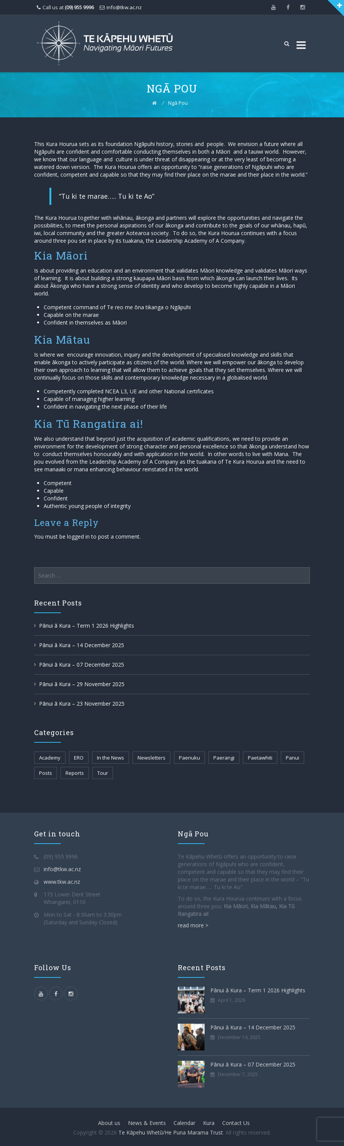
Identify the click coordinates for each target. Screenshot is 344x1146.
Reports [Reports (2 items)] (75, 772)
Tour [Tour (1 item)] (102, 772)
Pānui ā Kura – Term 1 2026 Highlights (86, 625)
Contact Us (236, 1123)
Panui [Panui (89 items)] (292, 757)
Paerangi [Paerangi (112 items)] (223, 757)
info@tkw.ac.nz (124, 7)
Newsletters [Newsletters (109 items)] (151, 757)
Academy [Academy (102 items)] (50, 757)
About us (109, 1123)
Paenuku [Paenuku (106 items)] (189, 757)
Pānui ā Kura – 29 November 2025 (81, 684)
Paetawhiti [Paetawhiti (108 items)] (260, 757)
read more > (193, 925)
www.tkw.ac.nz (62, 881)
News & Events (147, 1123)
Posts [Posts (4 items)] (45, 772)
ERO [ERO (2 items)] (79, 757)
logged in (78, 536)
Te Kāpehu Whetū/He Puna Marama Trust (170, 1132)
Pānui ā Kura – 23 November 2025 (81, 703)
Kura (209, 1123)
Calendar (184, 1123)
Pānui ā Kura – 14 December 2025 (81, 645)
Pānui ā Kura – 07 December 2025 (81, 664)
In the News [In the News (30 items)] (110, 757)
